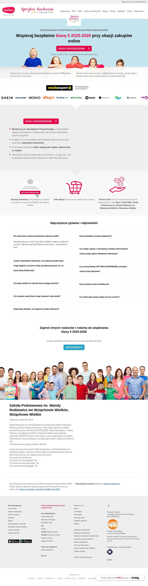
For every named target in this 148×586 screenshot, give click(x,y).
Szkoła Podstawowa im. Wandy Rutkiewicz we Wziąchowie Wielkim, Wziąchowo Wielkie (74, 30)
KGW (80, 11)
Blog (42, 526)
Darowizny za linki (50, 535)
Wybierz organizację (15, 511)
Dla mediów (78, 514)
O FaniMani (78, 511)
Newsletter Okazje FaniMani (17, 527)
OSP (74, 11)
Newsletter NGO (46, 523)
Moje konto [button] (138, 11)
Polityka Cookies (79, 551)
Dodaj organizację (47, 516)
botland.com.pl (70, 578)
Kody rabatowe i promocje (16, 524)
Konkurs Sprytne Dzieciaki (83, 557)
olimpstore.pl (50, 578)
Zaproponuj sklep (14, 533)
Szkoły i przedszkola (92, 11)
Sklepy (105, 11)
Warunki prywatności (81, 542)
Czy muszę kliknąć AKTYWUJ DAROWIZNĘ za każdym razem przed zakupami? (103, 269)
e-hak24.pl (82, 578)
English (109, 560)
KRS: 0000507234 (113, 516)
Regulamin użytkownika (82, 530)
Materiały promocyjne (48, 520)
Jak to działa (12, 508)
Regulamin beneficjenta (82, 533)
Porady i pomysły (14, 530)
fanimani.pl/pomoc (111, 484)
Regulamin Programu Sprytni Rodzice (86, 536)
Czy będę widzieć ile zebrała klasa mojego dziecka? (36, 283)
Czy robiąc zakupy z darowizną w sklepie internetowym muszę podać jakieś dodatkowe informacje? (103, 251)
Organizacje (65, 11)
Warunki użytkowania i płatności (84, 548)
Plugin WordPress (47, 541)
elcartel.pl (31, 578)
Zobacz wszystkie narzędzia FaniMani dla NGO (39, 489)
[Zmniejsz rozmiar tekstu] (140, 2)
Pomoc (130, 11)
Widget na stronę (46, 538)
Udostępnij (73, 347)
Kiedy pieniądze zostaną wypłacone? (95, 236)
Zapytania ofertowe (80, 521)
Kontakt (76, 524)
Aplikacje (121, 11)
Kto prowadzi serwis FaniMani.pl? (94, 284)
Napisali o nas (78, 505)
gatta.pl (60, 578)
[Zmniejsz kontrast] (127, 2)
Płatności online (49, 532)
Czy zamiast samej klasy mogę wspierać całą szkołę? (37, 296)
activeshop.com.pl (94, 578)
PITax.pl (137, 538)
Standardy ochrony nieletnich (83, 539)
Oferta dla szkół (79, 518)
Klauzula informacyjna (81, 545)
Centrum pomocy (14, 514)
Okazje (113, 11)
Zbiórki (43, 529)
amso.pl (40, 578)
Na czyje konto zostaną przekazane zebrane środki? (36, 236)
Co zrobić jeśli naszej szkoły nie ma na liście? (99, 297)
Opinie (76, 508)
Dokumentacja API (47, 550)
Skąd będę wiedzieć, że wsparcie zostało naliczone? (36, 309)
